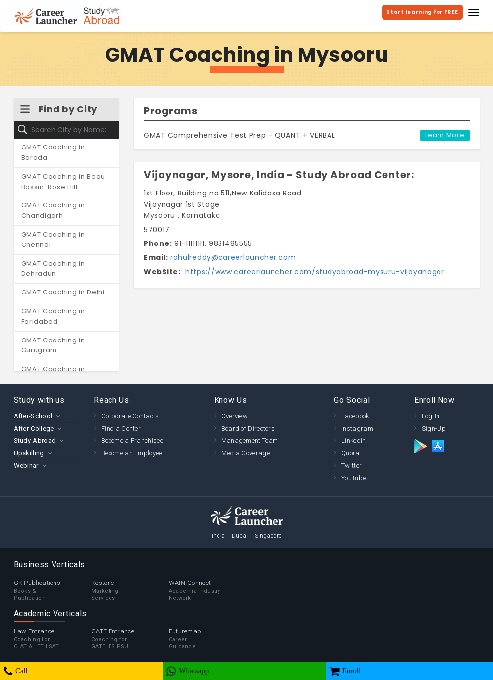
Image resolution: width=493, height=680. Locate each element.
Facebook (355, 416)
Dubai (240, 536)
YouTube (353, 478)
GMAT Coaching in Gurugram (53, 345)
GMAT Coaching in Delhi (63, 292)
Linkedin (353, 440)
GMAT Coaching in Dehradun (53, 269)
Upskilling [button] (29, 453)
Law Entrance (53, 639)
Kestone (130, 590)
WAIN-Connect (208, 590)
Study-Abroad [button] (35, 440)
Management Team (249, 440)
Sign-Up (434, 428)
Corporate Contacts (130, 416)
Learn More (445, 135)
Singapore (268, 536)
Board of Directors (247, 428)
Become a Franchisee (132, 440)
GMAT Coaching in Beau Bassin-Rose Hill (63, 182)
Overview (234, 416)
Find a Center (121, 428)
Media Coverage (245, 453)
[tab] (46, 416)
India (218, 536)
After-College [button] (34, 428)
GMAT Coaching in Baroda (53, 152)
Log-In (431, 416)
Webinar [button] (26, 465)
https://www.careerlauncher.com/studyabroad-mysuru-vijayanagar (313, 272)
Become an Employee (131, 453)
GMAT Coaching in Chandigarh (53, 210)
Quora (350, 453)
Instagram (357, 428)
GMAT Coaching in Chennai (53, 239)
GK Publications (53, 590)
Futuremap (208, 639)
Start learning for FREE (422, 12)
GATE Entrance (130, 639)
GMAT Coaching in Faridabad (53, 316)
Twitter (351, 465)
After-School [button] (33, 416)
